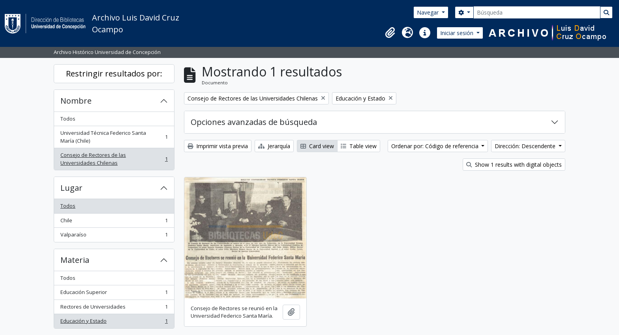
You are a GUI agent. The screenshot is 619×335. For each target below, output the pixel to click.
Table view (359, 146)
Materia (74, 260)
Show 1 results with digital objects (514, 164)
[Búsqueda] (536, 12)
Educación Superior (114, 293)
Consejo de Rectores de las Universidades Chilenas (114, 158)
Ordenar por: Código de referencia (435, 146)
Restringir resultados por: (114, 73)
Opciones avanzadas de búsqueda (254, 122)
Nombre (76, 100)
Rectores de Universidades (114, 308)
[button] (390, 32)
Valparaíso (114, 236)
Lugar (71, 187)
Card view (317, 146)
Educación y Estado (114, 322)
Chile (114, 222)
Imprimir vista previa (218, 146)
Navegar (428, 12)
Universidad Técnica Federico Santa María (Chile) (114, 136)
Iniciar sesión (457, 33)
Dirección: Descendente (526, 146)
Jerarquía (274, 146)
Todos (67, 118)
